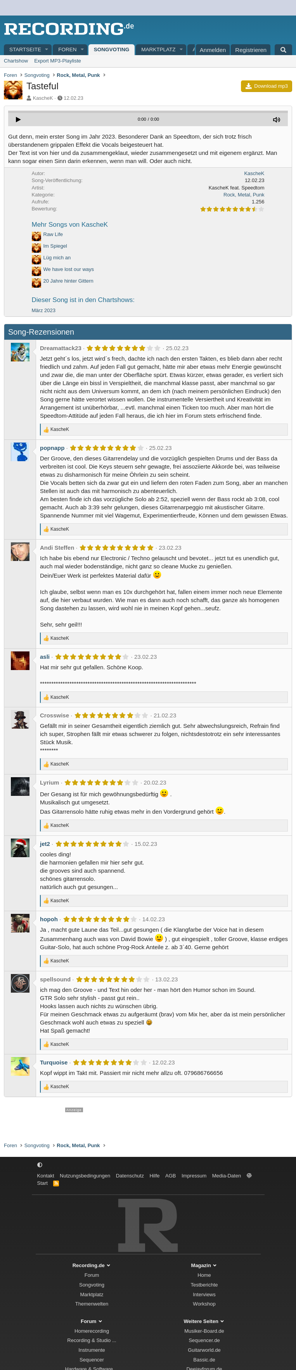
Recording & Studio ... (91, 1340)
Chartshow (16, 61)
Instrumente (91, 1350)
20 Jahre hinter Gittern (68, 281)
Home (204, 1275)
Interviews (204, 1294)
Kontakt (45, 1176)
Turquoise (54, 1062)
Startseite (25, 49)
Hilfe (154, 1176)
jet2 (45, 843)
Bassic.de (204, 1360)
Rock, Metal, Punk (244, 195)
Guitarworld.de (204, 1350)
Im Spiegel (55, 246)
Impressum (194, 1176)
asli (45, 656)
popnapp (52, 448)
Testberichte (204, 1285)
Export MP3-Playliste (57, 61)
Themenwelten (91, 1304)
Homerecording (91, 1331)
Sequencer (92, 1360)
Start (42, 1183)
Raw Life (53, 234)
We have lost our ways (68, 269)
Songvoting (112, 49)
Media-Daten (226, 1176)
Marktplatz (158, 49)
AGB (170, 1176)
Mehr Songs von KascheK (70, 224)
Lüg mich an (57, 257)
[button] (47, 50)
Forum (92, 1275)
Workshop (204, 1304)
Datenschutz (130, 1176)
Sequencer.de (204, 1340)
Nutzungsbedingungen (85, 1176)
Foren (67, 49)
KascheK (43, 98)
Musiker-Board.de (204, 1331)
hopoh (49, 919)
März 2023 (43, 310)
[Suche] (283, 49)
